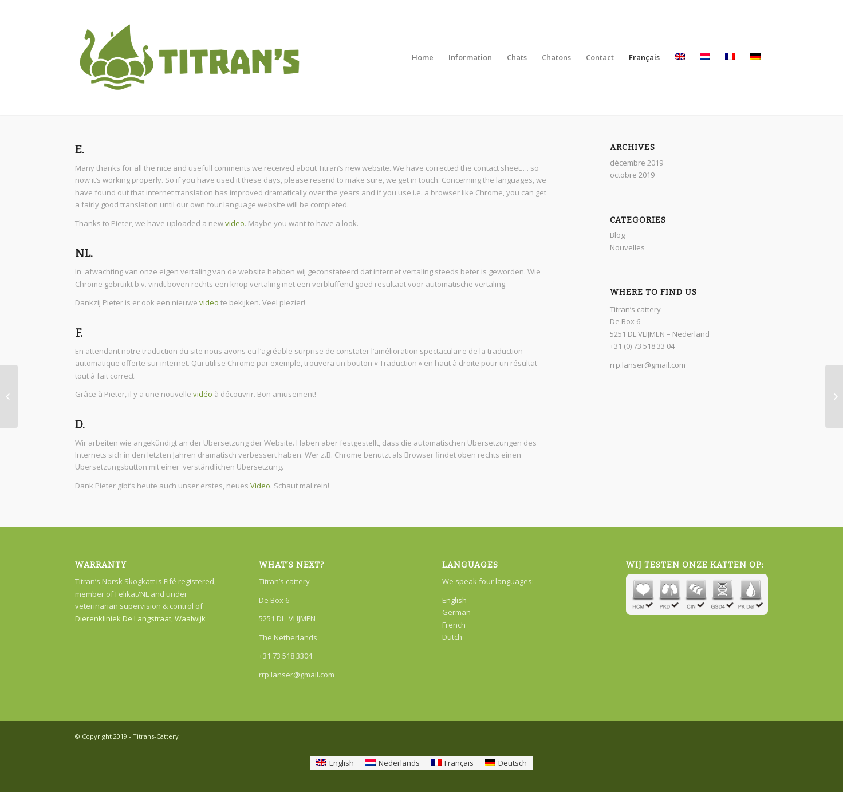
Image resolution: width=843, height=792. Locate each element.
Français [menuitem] (459, 763)
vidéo (202, 394)
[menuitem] (335, 763)
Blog (617, 235)
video (235, 223)
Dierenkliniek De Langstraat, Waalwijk (140, 618)
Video (260, 485)
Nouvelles (627, 247)
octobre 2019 (632, 175)
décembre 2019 (636, 162)
